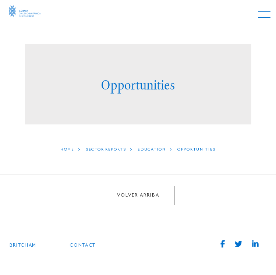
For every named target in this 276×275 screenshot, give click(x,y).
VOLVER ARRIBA (138, 195)
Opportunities (196, 149)
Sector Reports (106, 149)
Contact (83, 245)
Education (152, 149)
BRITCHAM (23, 245)
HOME (67, 149)
